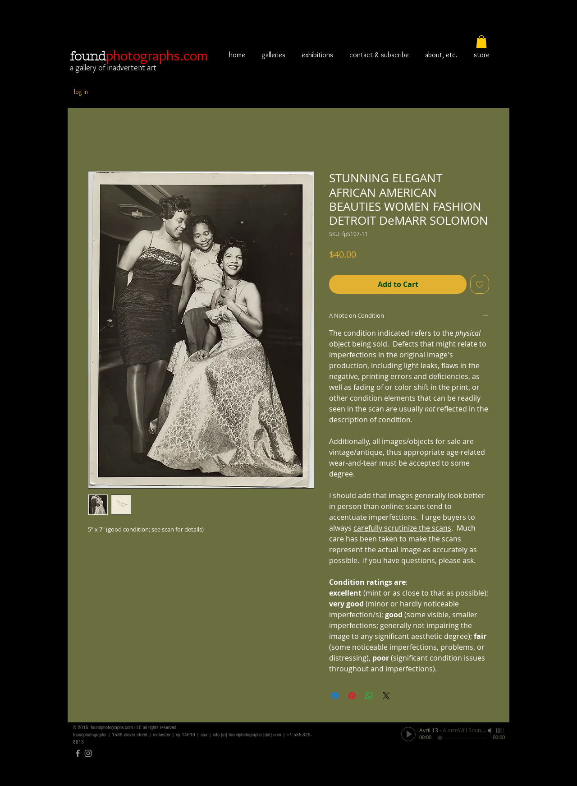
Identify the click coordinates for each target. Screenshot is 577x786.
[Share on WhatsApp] (369, 695)
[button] (481, 41)
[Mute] (490, 730)
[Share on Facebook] (335, 695)
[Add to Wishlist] (479, 284)
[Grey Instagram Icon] (88, 753)
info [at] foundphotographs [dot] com (247, 735)
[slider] (500, 730)
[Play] (408, 734)
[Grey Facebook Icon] (77, 753)
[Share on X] (386, 695)
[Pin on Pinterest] (352, 695)
